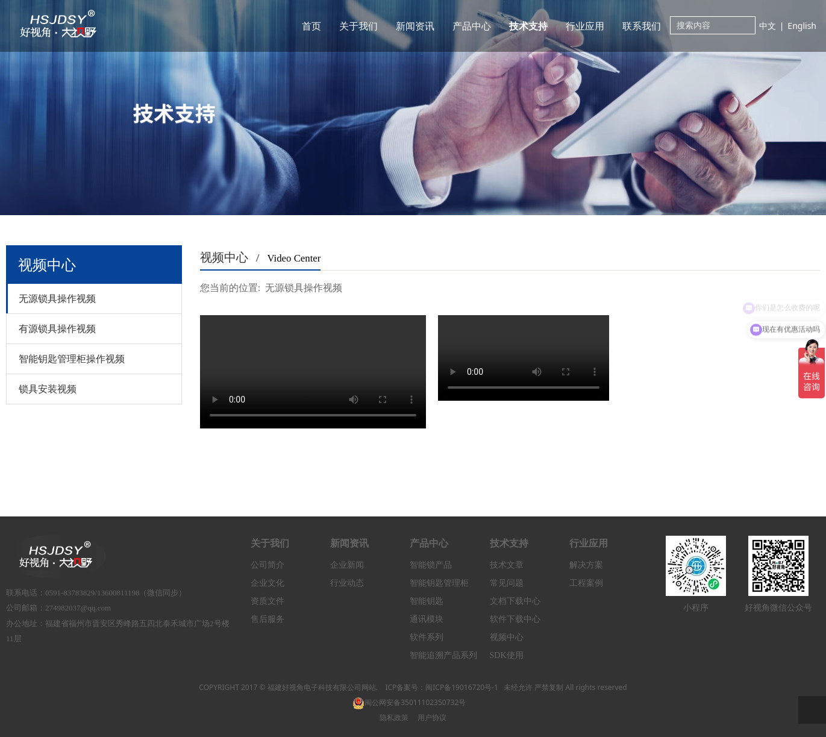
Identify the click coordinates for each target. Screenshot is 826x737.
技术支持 (528, 26)
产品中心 (471, 26)
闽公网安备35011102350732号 (409, 702)
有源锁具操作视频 (57, 328)
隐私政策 (394, 717)
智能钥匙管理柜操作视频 (72, 358)
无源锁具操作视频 (57, 298)
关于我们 (358, 26)
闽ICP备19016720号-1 (461, 687)
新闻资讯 (415, 26)
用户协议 (432, 717)
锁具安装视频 (48, 388)
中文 (767, 25)
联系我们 (641, 26)
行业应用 (585, 26)
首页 (311, 26)
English (801, 25)
